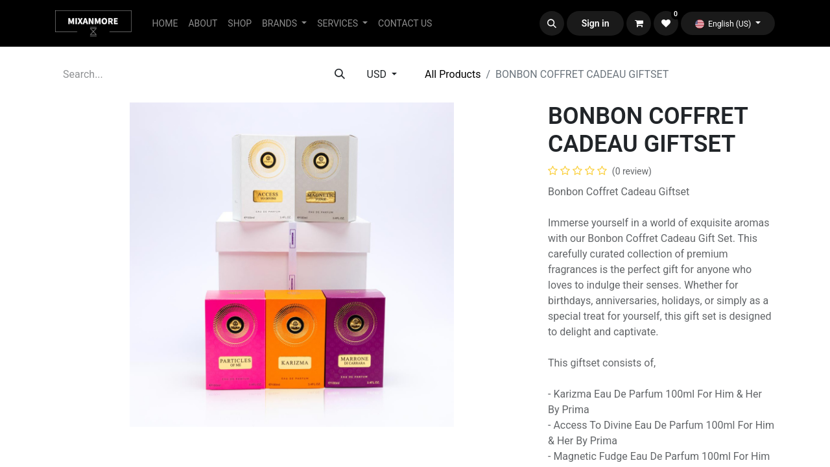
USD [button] (378, 74)
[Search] (339, 74)
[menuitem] (165, 24)
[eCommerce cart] (638, 23)
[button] (552, 23)
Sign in (596, 23)
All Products (452, 74)
